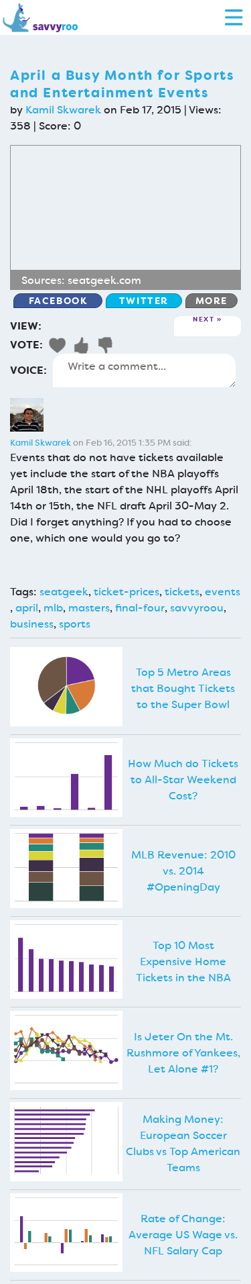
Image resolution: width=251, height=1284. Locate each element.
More (211, 301)
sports (74, 624)
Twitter (144, 301)
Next (203, 320)
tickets (182, 592)
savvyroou (197, 608)
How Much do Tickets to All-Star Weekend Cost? (183, 779)
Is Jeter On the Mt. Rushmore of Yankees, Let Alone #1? (183, 1053)
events (222, 592)
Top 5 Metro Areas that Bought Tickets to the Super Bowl (183, 688)
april (26, 608)
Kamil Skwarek (63, 110)
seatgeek (63, 592)
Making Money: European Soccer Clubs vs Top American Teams (183, 1143)
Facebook (58, 301)
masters (89, 608)
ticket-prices (126, 592)
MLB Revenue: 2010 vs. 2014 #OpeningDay (183, 871)
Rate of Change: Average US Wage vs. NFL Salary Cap (183, 1235)
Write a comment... (144, 370)
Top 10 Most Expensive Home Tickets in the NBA (183, 961)
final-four (140, 608)
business (32, 624)
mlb (53, 608)
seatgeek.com (104, 280)
